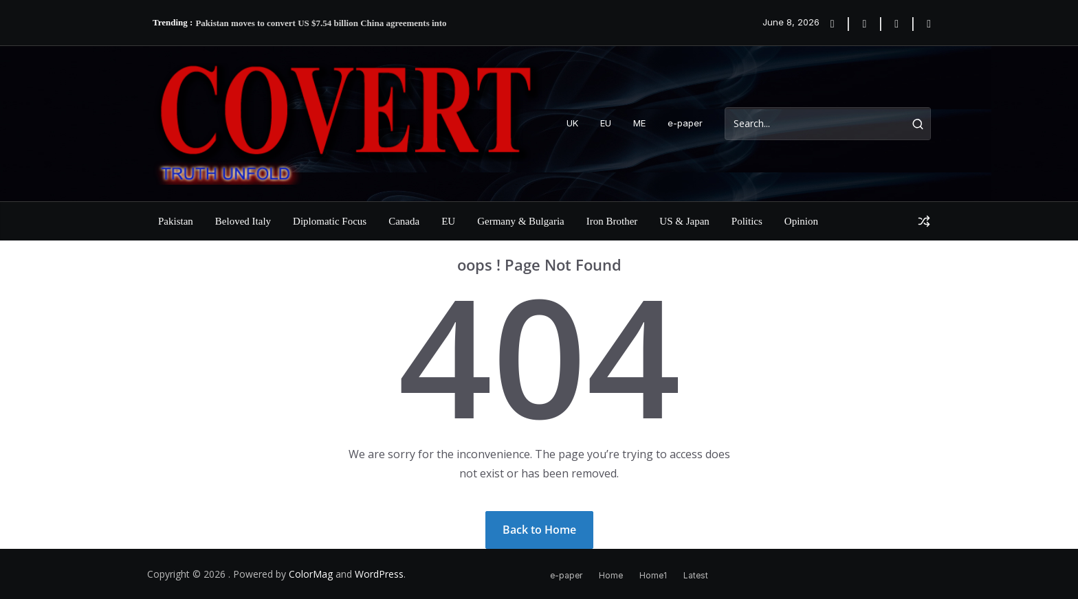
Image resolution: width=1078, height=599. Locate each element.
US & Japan (684, 221)
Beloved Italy (243, 221)
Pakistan (175, 221)
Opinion (801, 221)
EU (605, 122)
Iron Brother (612, 221)
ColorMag (311, 573)
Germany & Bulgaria (520, 221)
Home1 (653, 575)
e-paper (685, 122)
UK (572, 122)
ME (639, 122)
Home (611, 575)
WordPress (379, 573)
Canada (403, 221)
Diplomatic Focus (329, 221)
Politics (747, 221)
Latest (695, 575)
